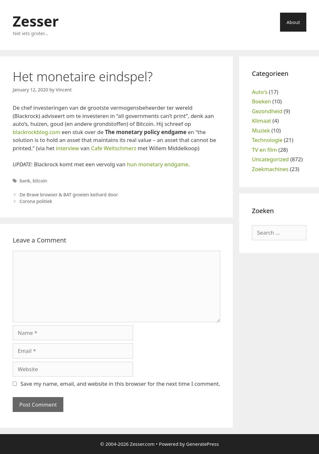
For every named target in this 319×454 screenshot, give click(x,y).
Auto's (259, 91)
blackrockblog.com (36, 132)
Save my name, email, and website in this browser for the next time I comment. (120, 383)
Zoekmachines (270, 169)
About (293, 22)
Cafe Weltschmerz (113, 148)
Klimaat (261, 120)
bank (25, 181)
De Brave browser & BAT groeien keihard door (69, 195)
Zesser (36, 21)
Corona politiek (36, 201)
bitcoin (40, 181)
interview (67, 148)
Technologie (267, 140)
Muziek (261, 130)
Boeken (261, 101)
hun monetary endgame (157, 164)
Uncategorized (270, 159)
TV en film (264, 149)
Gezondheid (267, 111)
